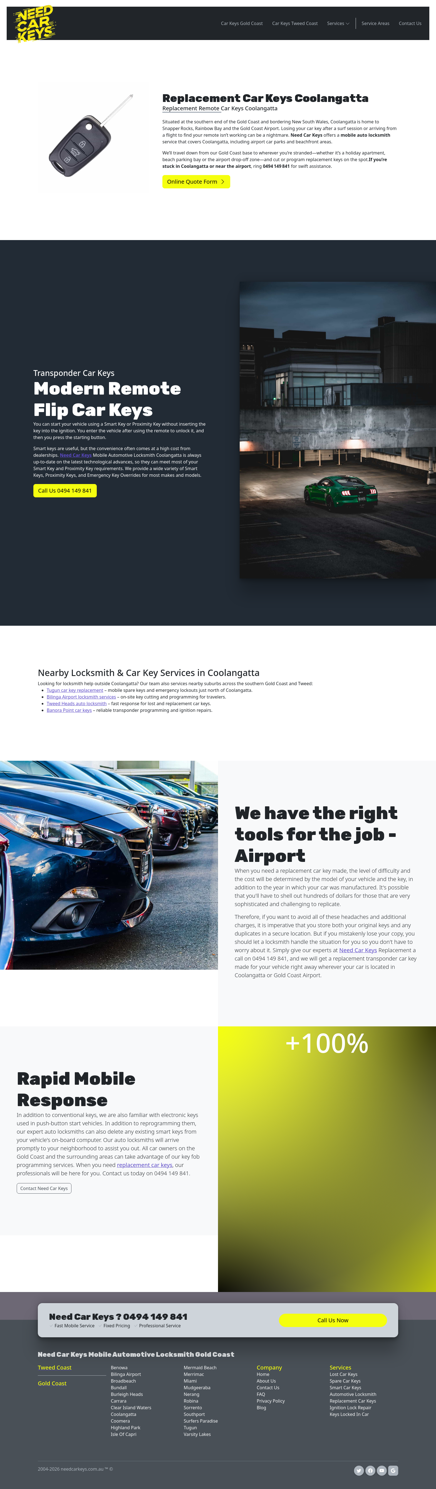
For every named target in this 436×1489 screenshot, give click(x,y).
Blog (261, 1408)
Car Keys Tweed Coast (295, 23)
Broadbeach (123, 1381)
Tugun (190, 1428)
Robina (191, 1401)
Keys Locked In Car (349, 1414)
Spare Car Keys (345, 1381)
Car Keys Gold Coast (242, 23)
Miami (190, 1381)
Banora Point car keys (69, 710)
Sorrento (193, 1408)
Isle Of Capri (123, 1434)
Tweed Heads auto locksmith (77, 703)
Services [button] (338, 23)
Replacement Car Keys (353, 1401)
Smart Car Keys (345, 1388)
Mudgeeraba (197, 1388)
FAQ (261, 1394)
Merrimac (194, 1374)
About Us (266, 1381)
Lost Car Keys (344, 1374)
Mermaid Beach (200, 1368)
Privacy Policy (271, 1401)
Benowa (119, 1368)
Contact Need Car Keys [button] (44, 1188)
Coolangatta (123, 1414)
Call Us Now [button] (333, 1320)
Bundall (119, 1388)
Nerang (191, 1394)
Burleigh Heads (127, 1394)
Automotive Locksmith (353, 1394)
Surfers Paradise (201, 1421)
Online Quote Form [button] (196, 181)
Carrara (118, 1401)
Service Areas (376, 23)
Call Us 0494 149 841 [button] (65, 490)
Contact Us (410, 23)
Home (263, 1374)
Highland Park (125, 1428)
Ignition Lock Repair (350, 1408)
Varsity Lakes (197, 1434)
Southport (194, 1414)
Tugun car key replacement (75, 690)
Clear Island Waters (131, 1408)
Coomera (120, 1421)
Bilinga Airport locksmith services (81, 697)
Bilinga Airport (126, 1374)
